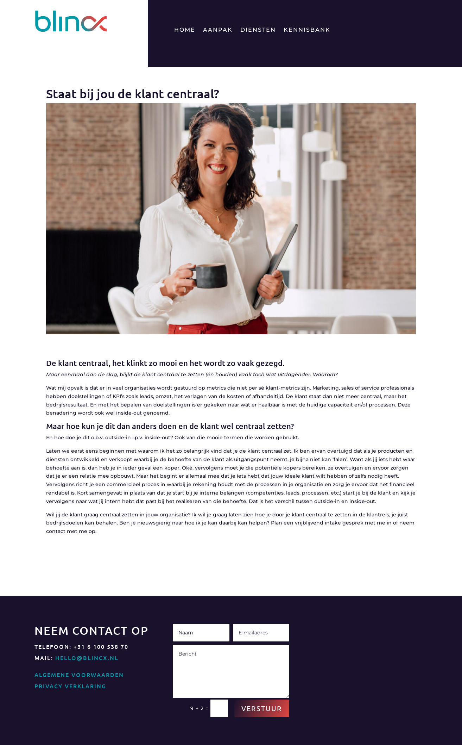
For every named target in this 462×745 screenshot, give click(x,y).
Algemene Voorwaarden (79, 674)
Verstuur (261, 708)
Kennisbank (307, 30)
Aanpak (218, 30)
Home (184, 30)
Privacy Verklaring (70, 686)
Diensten (258, 30)
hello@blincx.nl (87, 658)
